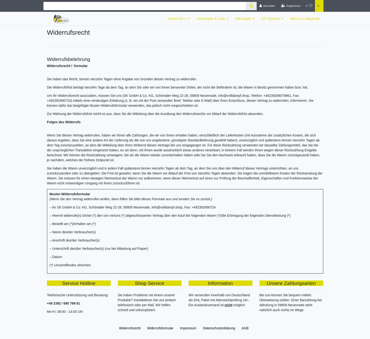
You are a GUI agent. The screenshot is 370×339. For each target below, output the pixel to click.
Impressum (188, 328)
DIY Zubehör (270, 19)
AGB (245, 328)
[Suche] (251, 6)
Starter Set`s (177, 19)
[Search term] (144, 6)
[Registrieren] (290, 6)
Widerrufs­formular (160, 328)
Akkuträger (243, 19)
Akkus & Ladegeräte (305, 19)
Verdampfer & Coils (210, 19)
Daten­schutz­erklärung (219, 328)
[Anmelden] (267, 6)
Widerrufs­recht (129, 328)
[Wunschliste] (309, 6)
